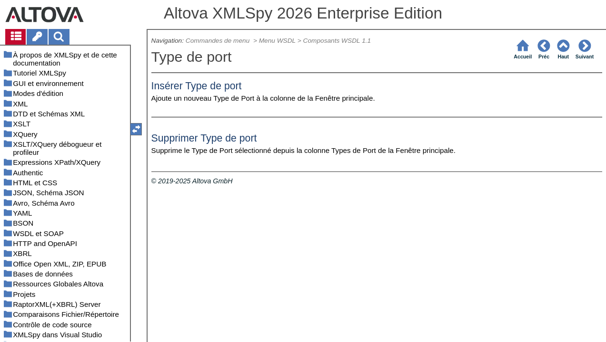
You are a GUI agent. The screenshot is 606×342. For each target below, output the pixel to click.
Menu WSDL (277, 40)
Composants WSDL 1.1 (337, 40)
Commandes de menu (218, 40)
